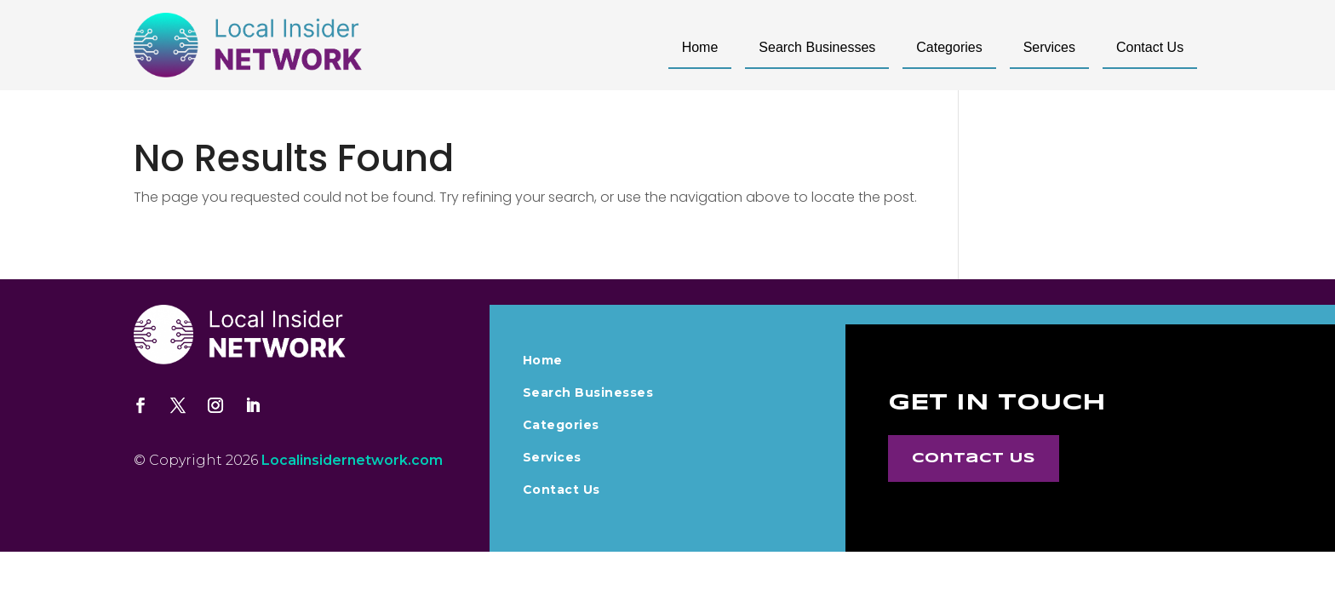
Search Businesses (817, 47)
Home (700, 47)
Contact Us (1149, 47)
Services (1049, 47)
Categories (949, 47)
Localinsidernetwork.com (352, 460)
